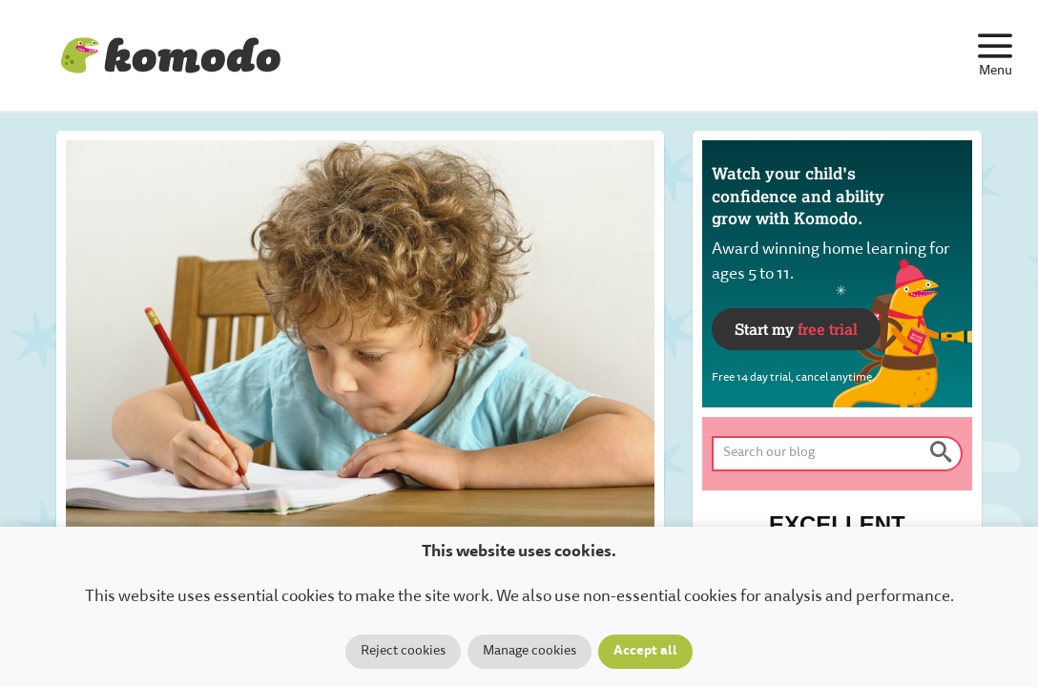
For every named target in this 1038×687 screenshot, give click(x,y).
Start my (796, 329)
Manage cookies (529, 651)
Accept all (645, 651)
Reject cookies (403, 651)
